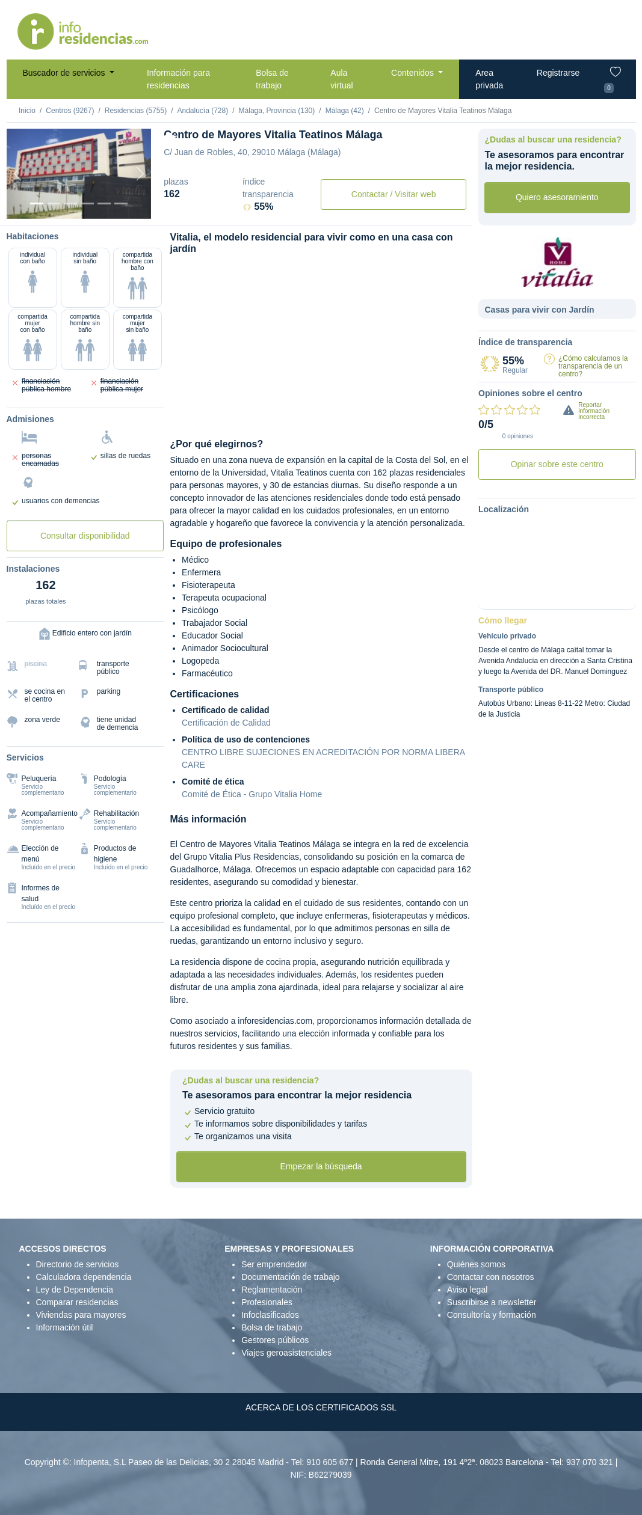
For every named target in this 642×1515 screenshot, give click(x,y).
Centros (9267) (70, 110)
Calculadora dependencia (84, 1277)
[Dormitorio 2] (70, 203)
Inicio (27, 110)
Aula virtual (341, 79)
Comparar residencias (77, 1302)
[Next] (140, 174)
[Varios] (104, 203)
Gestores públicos (275, 1340)
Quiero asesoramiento (557, 197)
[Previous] (17, 174)
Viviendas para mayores (81, 1315)
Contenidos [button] (413, 73)
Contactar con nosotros (490, 1277)
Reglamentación (271, 1289)
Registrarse (558, 73)
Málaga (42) (345, 110)
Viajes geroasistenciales (286, 1352)
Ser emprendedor (274, 1264)
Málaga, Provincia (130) (277, 110)
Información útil (64, 1327)
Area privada (489, 79)
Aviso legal (467, 1289)
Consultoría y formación (491, 1315)
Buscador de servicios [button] (65, 73)
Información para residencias (178, 79)
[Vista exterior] (36, 203)
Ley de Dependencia (74, 1289)
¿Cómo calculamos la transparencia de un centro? (593, 366)
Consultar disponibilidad (85, 535)
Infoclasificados (270, 1315)
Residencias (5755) (136, 110)
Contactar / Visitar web (393, 194)
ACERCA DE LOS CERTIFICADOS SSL (321, 1407)
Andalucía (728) (202, 110)
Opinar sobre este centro (557, 464)
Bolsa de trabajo (272, 79)
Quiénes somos (476, 1264)
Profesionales (266, 1302)
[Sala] (87, 203)
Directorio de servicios (77, 1264)
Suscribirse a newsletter (492, 1302)
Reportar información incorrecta (594, 411)
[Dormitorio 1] (53, 203)
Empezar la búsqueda (321, 1166)
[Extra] (121, 203)
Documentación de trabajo (290, 1277)
